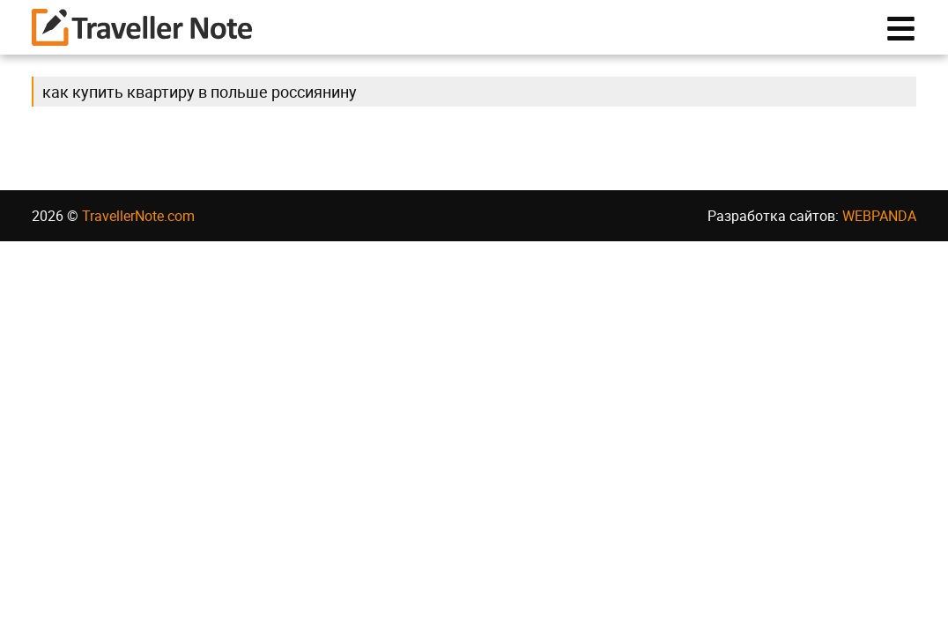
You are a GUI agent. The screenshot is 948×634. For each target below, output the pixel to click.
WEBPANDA (879, 224)
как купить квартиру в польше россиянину (199, 100)
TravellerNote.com (138, 224)
